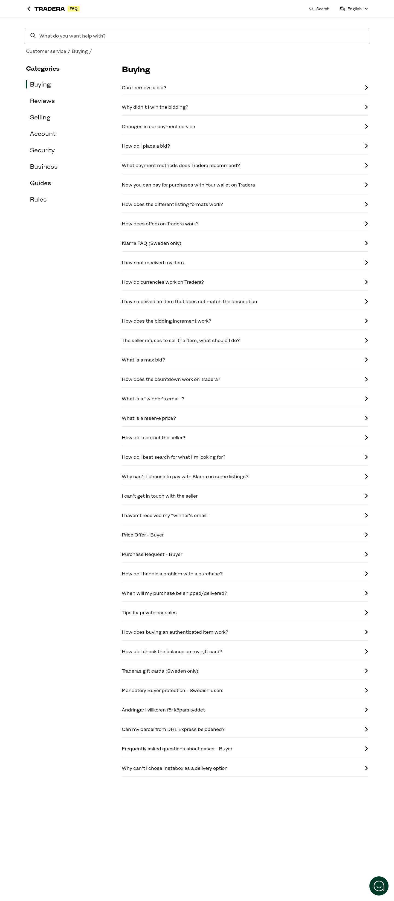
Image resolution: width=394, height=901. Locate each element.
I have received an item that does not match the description (245, 301)
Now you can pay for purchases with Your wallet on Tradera (245, 185)
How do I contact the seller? (245, 437)
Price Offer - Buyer (245, 535)
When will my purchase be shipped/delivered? (245, 593)
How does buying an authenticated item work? (245, 632)
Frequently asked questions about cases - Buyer (245, 748)
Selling (40, 117)
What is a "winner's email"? (245, 398)
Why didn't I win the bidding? (245, 107)
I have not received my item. (245, 262)
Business (44, 166)
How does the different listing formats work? (245, 204)
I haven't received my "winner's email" (245, 515)
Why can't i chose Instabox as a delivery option (245, 768)
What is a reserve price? (245, 418)
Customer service (46, 51)
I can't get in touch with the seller (245, 496)
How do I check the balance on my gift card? (245, 651)
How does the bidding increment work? (245, 321)
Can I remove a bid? (245, 87)
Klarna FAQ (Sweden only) (245, 243)
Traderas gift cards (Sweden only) (245, 671)
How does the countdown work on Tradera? (245, 379)
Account (42, 133)
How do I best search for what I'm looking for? (245, 457)
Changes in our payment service (245, 126)
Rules (38, 199)
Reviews (42, 100)
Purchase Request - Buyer (245, 554)
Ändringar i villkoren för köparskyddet (245, 710)
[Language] (354, 9)
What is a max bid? (245, 360)
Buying (40, 84)
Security (42, 150)
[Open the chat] (379, 886)
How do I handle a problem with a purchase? (245, 573)
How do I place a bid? (245, 146)
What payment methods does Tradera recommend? (245, 165)
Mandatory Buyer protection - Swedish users (245, 690)
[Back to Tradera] (29, 8)
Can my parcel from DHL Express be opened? (245, 729)
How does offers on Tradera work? (245, 223)
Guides (40, 182)
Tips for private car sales (245, 612)
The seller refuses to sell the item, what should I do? (245, 340)
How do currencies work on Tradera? (245, 282)
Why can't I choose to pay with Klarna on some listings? (245, 476)
